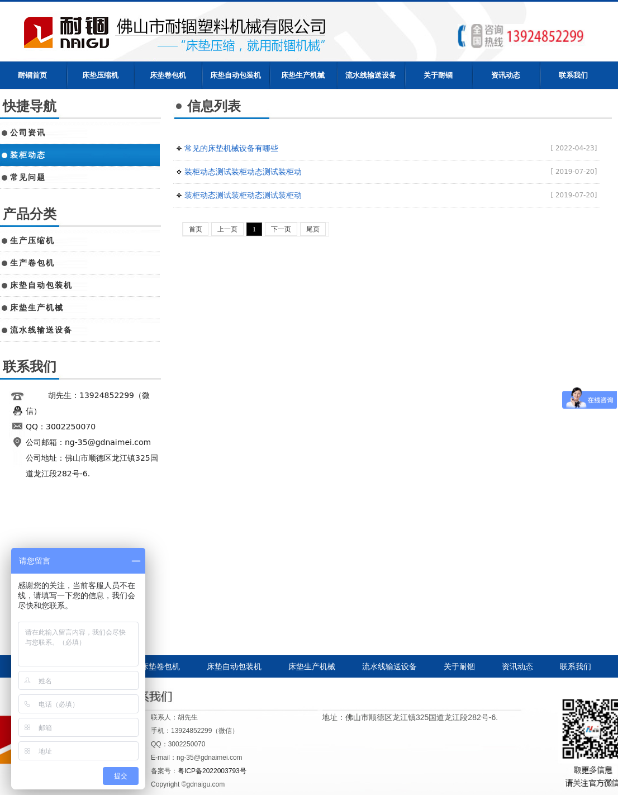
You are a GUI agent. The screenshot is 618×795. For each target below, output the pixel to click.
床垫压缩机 (100, 75)
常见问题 (28, 177)
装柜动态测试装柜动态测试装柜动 (243, 171)
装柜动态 (28, 154)
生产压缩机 (32, 240)
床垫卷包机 (168, 75)
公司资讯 (28, 132)
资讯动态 (505, 75)
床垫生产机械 (303, 75)
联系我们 (573, 75)
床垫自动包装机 (235, 75)
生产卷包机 (32, 262)
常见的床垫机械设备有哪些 (231, 148)
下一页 (281, 229)
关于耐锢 (438, 75)
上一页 (227, 229)
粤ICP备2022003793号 (212, 771)
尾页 (313, 229)
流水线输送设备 (370, 75)
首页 (195, 229)
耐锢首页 (32, 75)
